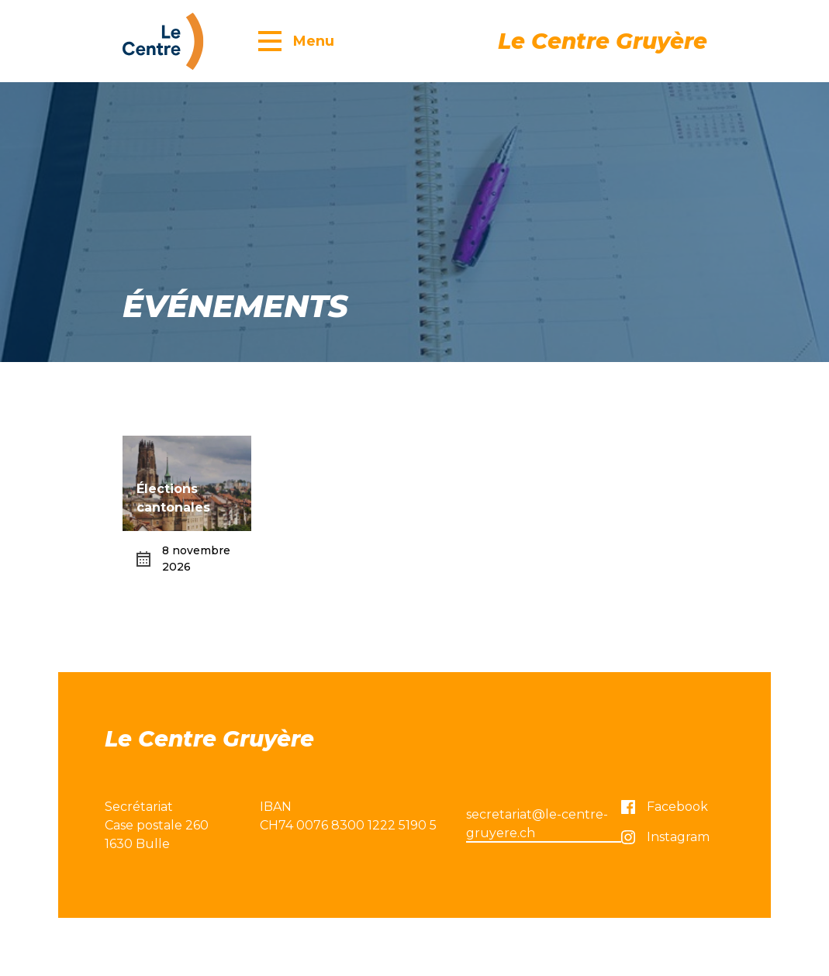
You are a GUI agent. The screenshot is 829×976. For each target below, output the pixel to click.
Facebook (664, 806)
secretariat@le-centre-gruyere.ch (537, 823)
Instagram (665, 836)
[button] (296, 40)
